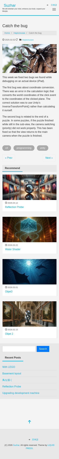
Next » (49, 157)
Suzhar (10, 5)
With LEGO (8, 367)
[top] (29, 422)
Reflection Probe (11, 386)
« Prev (8, 157)
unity (42, 148)
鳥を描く (7, 380)
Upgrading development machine (20, 393)
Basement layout (11, 373)
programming (24, 148)
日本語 (54, 5)
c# (6, 148)
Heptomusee (28, 40)
